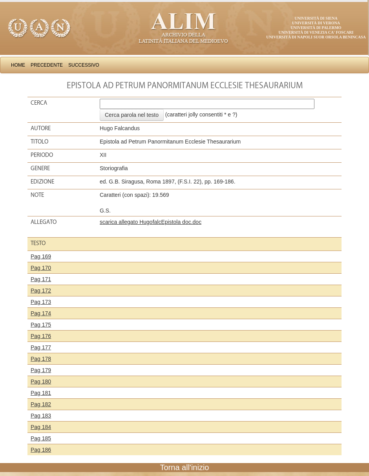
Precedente (47, 65)
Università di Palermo (315, 27)
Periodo (42, 155)
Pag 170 (41, 268)
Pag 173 (41, 302)
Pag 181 (41, 393)
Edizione (42, 181)
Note (37, 195)
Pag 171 (41, 279)
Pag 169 (41, 256)
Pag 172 (41, 290)
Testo (38, 243)
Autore (41, 128)
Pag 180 (41, 381)
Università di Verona (316, 23)
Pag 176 (41, 336)
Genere (40, 168)
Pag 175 (41, 325)
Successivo (83, 65)
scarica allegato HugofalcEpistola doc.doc (150, 222)
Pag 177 (41, 347)
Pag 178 (41, 359)
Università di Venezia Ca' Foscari (316, 32)
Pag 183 (41, 415)
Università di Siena (315, 18)
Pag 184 (41, 427)
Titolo (39, 141)
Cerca (39, 102)
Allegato (44, 222)
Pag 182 (41, 404)
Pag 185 (41, 438)
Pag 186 (41, 450)
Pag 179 (41, 370)
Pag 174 (41, 313)
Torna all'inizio (184, 467)
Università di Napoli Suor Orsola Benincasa (316, 37)
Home (18, 65)
